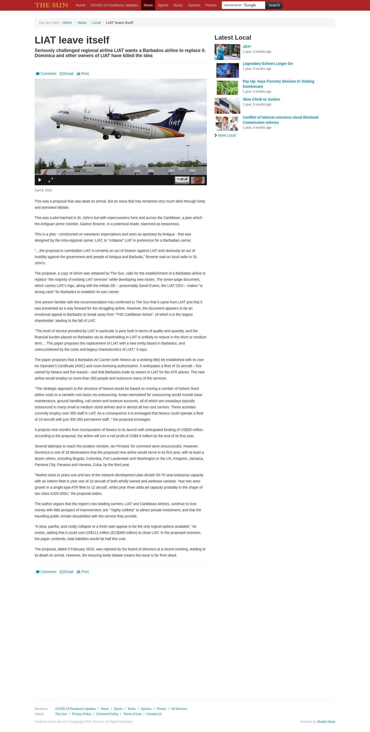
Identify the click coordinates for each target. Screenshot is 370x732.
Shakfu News (326, 722)
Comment (46, 74)
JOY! (247, 47)
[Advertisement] (121, 633)
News (148, 5)
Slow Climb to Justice (261, 99)
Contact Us (154, 714)
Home (80, 5)
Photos (211, 5)
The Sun (61, 714)
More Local (225, 135)
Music (178, 5)
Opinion (194, 5)
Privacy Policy (81, 714)
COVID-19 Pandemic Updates (114, 5)
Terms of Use (132, 714)
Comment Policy (107, 714)
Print (83, 74)
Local (96, 23)
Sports (163, 5)
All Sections (179, 709)
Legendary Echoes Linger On (268, 63)
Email (66, 74)
